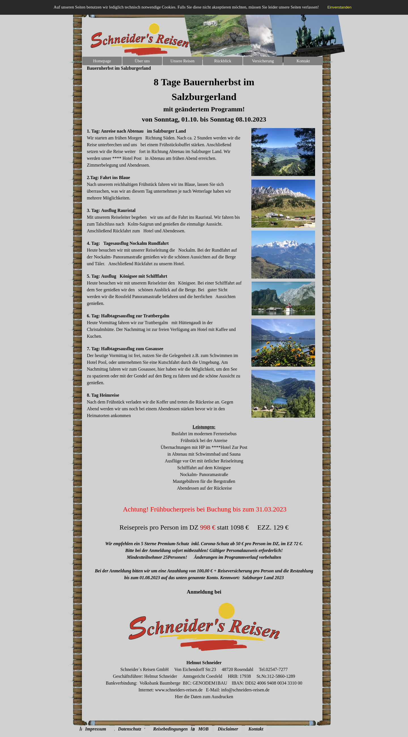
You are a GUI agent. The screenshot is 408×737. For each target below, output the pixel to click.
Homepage (102, 61)
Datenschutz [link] (129, 729)
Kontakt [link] (255, 729)
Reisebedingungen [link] (170, 729)
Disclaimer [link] (228, 729)
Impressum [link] (95, 729)
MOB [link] (203, 729)
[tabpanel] (204, 99)
